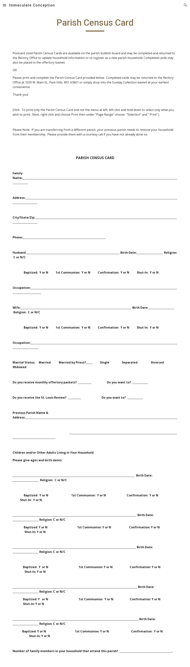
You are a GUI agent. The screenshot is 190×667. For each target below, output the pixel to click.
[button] (4, 5)
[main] (95, 24)
